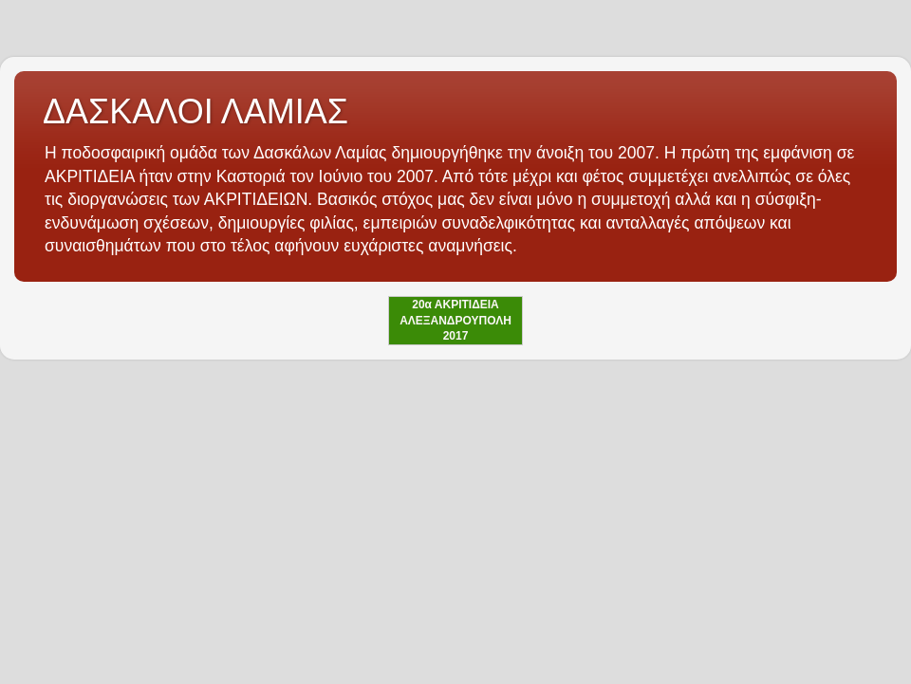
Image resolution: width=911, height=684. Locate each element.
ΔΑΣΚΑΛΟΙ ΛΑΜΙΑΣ (195, 111)
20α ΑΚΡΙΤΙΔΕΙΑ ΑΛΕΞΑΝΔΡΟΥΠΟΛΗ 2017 (455, 320)
